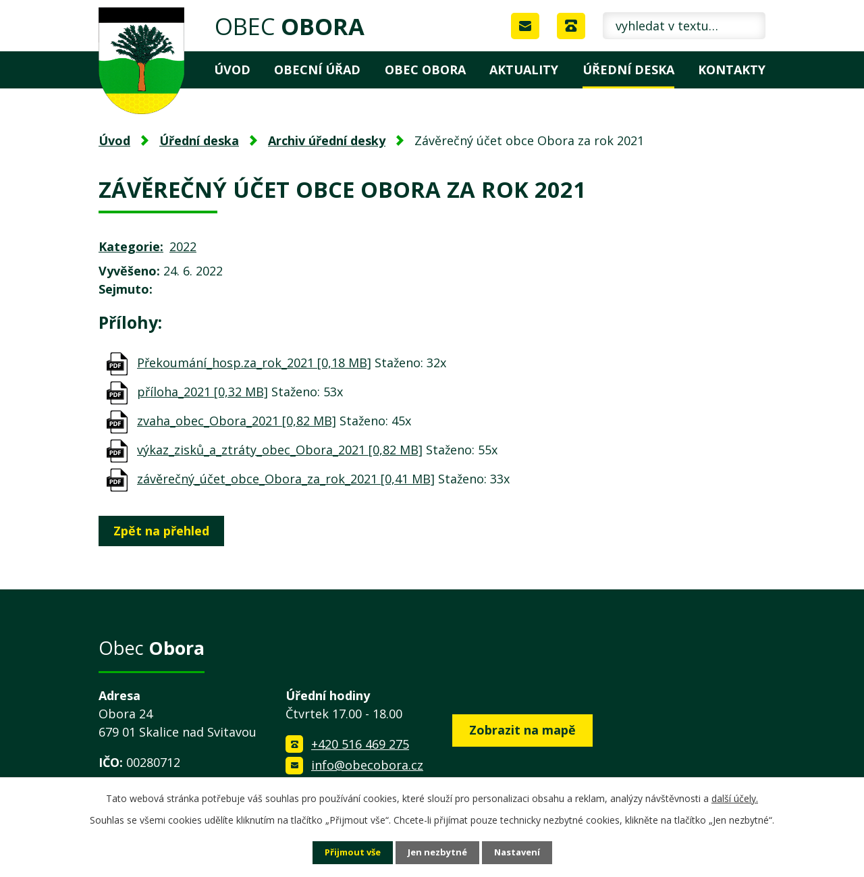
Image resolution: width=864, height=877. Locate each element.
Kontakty (731, 69)
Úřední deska (628, 69)
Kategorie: (131, 246)
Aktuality (523, 69)
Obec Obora (425, 69)
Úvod (232, 69)
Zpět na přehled (165, 531)
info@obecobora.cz (367, 765)
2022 (182, 246)
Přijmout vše (348, 852)
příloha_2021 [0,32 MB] (202, 391)
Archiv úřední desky (326, 140)
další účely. (734, 797)
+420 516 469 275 (360, 744)
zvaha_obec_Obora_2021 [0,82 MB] (236, 421)
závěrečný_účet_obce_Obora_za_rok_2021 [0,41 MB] (286, 479)
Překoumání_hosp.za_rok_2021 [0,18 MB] (254, 362)
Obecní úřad (317, 69)
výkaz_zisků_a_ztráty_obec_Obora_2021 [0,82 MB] (280, 450)
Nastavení (522, 852)
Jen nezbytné (438, 852)
